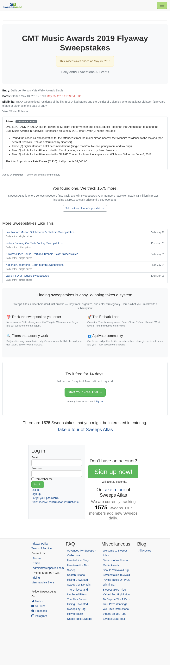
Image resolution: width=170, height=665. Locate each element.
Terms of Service (41, 548)
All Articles (145, 550)
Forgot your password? (45, 498)
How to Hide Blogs (78, 560)
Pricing (35, 577)
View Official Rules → (15, 111)
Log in (35, 489)
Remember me (44, 479)
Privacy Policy (39, 543)
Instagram (39, 615)
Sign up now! (113, 471)
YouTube (38, 606)
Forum (37, 558)
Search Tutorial (76, 574)
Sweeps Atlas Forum (115, 560)
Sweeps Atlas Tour (114, 618)
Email (34, 457)
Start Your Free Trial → (85, 392)
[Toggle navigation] (162, 5)
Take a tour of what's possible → (85, 208)
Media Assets (111, 565)
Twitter (37, 601)
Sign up (36, 493)
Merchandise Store (42, 582)
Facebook (39, 610)
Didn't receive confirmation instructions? (55, 502)
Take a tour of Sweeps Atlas (85, 429)
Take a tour (114, 489)
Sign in (99, 401)
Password (37, 468)
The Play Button (76, 599)
